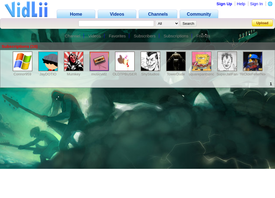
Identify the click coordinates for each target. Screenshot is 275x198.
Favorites (117, 36)
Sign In (256, 3)
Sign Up (224, 3)
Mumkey (73, 74)
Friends (203, 36)
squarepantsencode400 (207, 74)
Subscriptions (176, 36)
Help (241, 3)
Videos (94, 36)
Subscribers (145, 36)
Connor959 (22, 74)
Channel (72, 36)
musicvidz (99, 74)
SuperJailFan (227, 74)
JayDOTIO (48, 74)
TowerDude (176, 74)
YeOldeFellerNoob (254, 74)
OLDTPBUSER (124, 74)
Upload (262, 23)
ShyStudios (150, 74)
